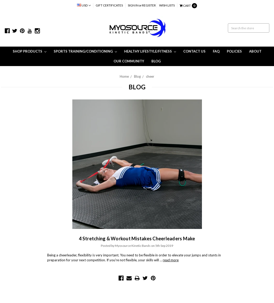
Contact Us (194, 51)
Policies (234, 51)
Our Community (129, 61)
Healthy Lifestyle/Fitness (150, 51)
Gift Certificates (109, 5)
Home (124, 76)
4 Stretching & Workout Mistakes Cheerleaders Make (137, 238)
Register (149, 5)
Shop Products (29, 51)
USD (84, 5)
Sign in (133, 5)
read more (171, 260)
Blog (156, 61)
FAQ (216, 51)
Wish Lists (167, 5)
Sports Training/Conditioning (85, 51)
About (255, 51)
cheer (150, 76)
